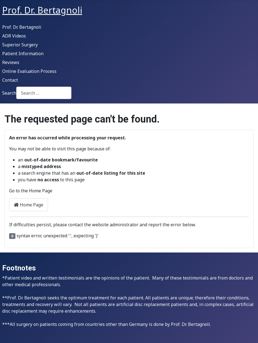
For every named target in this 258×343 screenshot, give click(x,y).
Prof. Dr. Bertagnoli (21, 27)
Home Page (28, 205)
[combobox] (43, 93)
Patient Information (23, 53)
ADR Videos (14, 36)
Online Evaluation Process (29, 71)
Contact (10, 80)
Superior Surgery (20, 45)
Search (9, 93)
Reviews (10, 62)
